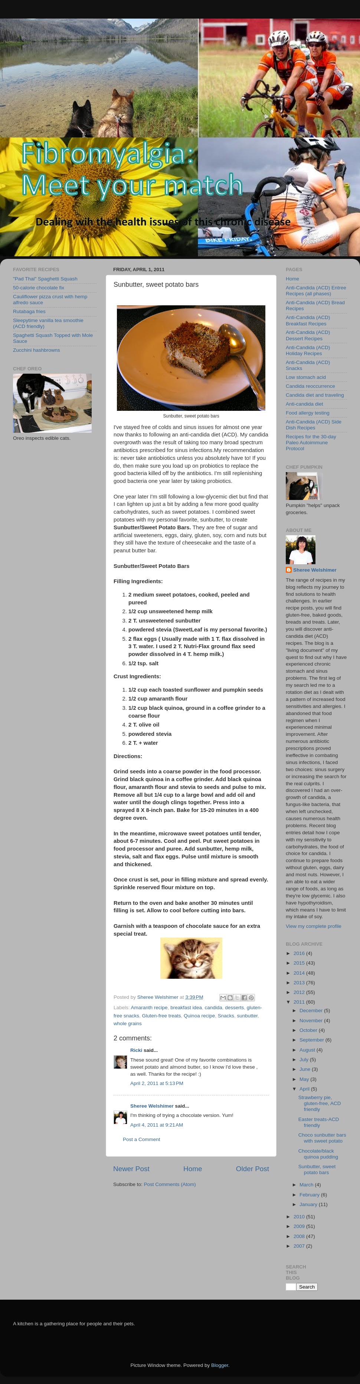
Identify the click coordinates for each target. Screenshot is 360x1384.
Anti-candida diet (304, 404)
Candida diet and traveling (315, 395)
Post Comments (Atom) (170, 1184)
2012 (300, 992)
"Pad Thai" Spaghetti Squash (45, 279)
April (305, 1089)
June (306, 1069)
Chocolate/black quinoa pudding (318, 1154)
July (305, 1059)
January (309, 1204)
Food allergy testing (308, 413)
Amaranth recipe (149, 1007)
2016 (300, 953)
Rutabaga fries (29, 311)
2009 (300, 1226)
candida (213, 1007)
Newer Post (131, 1169)
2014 (300, 973)
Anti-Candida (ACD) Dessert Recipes (308, 335)
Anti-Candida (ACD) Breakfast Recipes (308, 320)
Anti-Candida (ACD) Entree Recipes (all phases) (316, 290)
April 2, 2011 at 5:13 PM (156, 1083)
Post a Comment (141, 1139)
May (305, 1079)
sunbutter (247, 1015)
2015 (300, 963)
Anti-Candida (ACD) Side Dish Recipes (313, 425)
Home (192, 1169)
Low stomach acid (306, 377)
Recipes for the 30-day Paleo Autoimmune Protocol (311, 442)
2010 (300, 1216)
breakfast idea (186, 1007)
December (312, 1010)
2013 (300, 982)
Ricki (136, 1050)
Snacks (226, 1015)
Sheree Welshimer (152, 1106)
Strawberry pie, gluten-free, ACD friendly (319, 1103)
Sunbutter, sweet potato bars (317, 1169)
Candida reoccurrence (310, 386)
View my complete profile (313, 926)
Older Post (252, 1169)
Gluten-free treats (161, 1015)
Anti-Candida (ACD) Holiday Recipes (308, 350)
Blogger (219, 1365)
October (309, 1030)
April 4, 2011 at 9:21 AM (156, 1125)
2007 (300, 1246)
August (308, 1050)
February (310, 1195)
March (307, 1185)
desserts (234, 1007)
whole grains (128, 1023)
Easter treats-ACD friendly (318, 1122)
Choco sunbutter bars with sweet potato (322, 1138)
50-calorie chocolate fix (38, 287)
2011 (300, 1002)
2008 (300, 1236)
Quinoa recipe (199, 1015)
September (312, 1040)
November (312, 1020)
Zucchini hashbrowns (36, 350)
